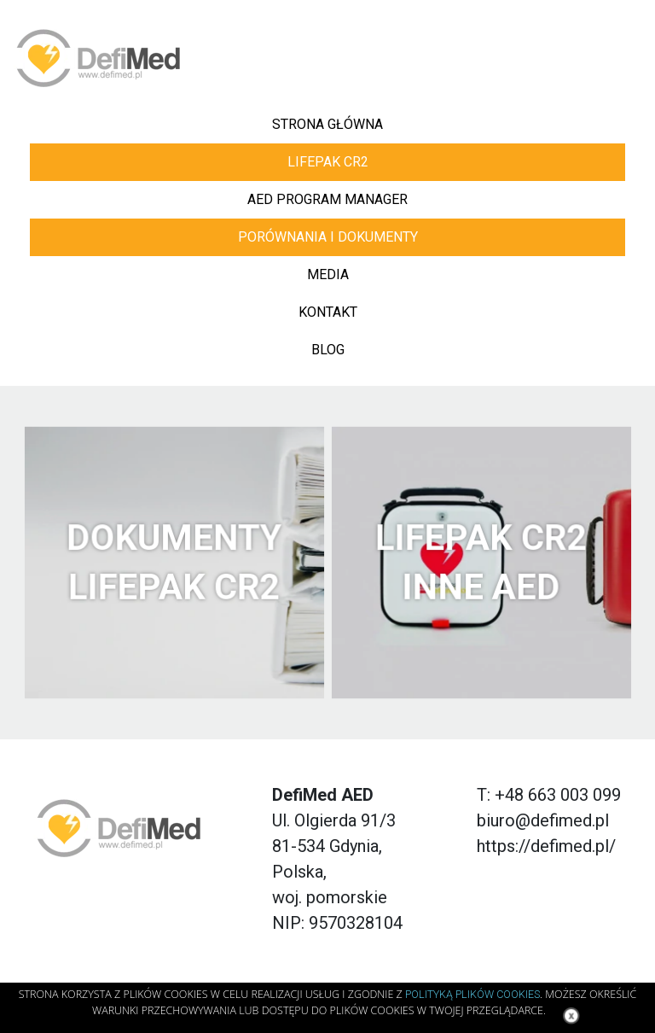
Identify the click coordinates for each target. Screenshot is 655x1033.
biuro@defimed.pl (543, 820)
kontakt (328, 312)
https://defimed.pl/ (546, 846)
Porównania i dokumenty (328, 237)
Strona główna (327, 124)
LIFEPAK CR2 (327, 162)
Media (328, 274)
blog (328, 349)
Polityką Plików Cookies (472, 994)
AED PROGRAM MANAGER (327, 199)
